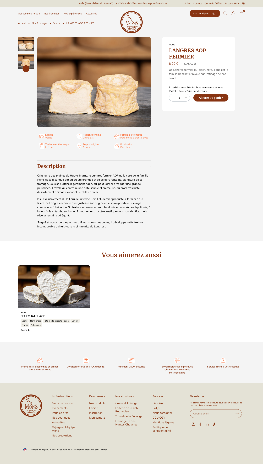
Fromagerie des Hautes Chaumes (126, 422)
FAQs (156, 408)
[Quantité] (179, 98)
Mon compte (97, 417)
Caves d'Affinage (126, 403)
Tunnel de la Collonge (129, 416)
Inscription (95, 412)
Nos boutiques (205, 13)
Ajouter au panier (211, 97)
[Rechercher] (225, 13)
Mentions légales (163, 422)
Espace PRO (232, 3)
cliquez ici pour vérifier (96, 449)
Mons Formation (62, 403)
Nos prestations (62, 435)
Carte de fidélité (213, 3)
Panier (93, 408)
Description (51, 166)
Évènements (60, 408)
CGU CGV (159, 417)
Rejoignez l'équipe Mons (63, 428)
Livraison (158, 403)
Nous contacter (162, 412)
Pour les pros (60, 412)
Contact (197, 3)
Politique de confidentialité (162, 428)
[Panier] (241, 13)
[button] (233, 13)
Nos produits (97, 403)
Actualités (58, 422)
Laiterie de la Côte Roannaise (127, 409)
